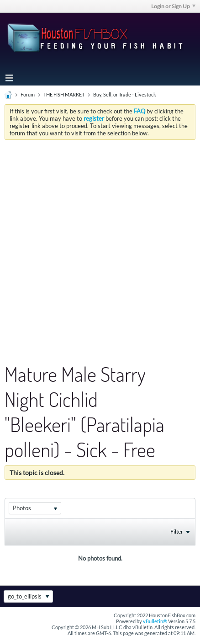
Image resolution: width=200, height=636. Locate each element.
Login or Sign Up (173, 6)
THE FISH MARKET (63, 94)
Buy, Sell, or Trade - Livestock (124, 94)
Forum (28, 94)
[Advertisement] (100, 244)
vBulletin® (155, 621)
